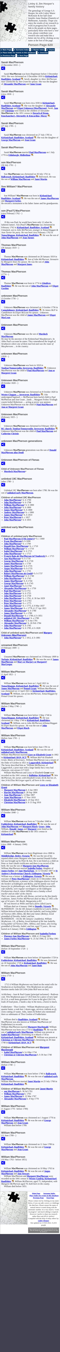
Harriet (13, 792)
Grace (41, 826)
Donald (13, 615)
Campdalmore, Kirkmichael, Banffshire (20, 310)
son (11, 1091)
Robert (18, 573)
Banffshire (38, 1029)
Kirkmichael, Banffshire (12, 259)
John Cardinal (44, 1230)
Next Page (23, 55)
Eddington (31, 929)
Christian (9, 110)
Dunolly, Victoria (43, 906)
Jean (30, 140)
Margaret (13, 201)
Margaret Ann (36, 866)
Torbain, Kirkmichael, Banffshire (17, 659)
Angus (13, 568)
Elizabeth (14, 800)
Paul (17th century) (19, 539)
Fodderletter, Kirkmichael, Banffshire (19, 824)
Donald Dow (16, 546)
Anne (35, 84)
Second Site (50, 1229)
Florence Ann (16, 936)
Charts (51, 50)
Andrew (14, 512)
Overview (44, 53)
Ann (56, 108)
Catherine (10, 433)
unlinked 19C (16, 618)
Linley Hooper (43, 1221)
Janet (41, 179)
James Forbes (16, 938)
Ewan (13, 541)
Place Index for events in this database (19, 53)
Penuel (30, 688)
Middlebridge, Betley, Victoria (15, 856)
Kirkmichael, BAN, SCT (14, 757)
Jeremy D (44, 1231)
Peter (12, 517)
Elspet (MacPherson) (32, 108)
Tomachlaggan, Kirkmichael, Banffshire (20, 235)
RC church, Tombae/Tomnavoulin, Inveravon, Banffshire (28, 428)
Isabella (35, 868)
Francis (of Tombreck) (24, 556)
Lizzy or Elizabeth (39, 755)
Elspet (23, 728)
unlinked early (20, 493)
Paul (37, 152)
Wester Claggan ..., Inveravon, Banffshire (20, 394)
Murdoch (14, 471)
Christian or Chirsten (17, 1040)
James (50, 198)
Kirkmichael (7, 834)
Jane (26, 871)
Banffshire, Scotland (27, 1019)
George (10, 140)
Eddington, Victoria (32, 876)
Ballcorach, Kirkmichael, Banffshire (18, 177)
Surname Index (22, 50)
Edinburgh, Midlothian (19, 155)
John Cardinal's (42, 1229)
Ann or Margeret (12, 407)
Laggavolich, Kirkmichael (41, 762)
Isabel (13, 551)
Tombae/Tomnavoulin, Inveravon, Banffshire (22, 368)
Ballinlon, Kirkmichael (40, 775)
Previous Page (9, 55)
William (20, 179)
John (9, 238)
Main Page (7, 50)
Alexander (15, 84)
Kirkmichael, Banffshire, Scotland (17, 137)
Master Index (38, 50)
